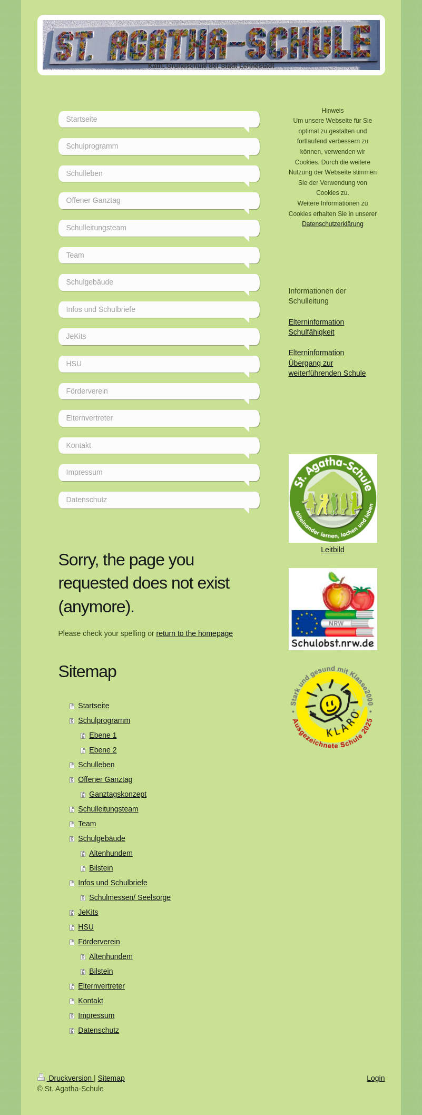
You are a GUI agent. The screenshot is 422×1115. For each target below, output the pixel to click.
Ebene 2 (102, 750)
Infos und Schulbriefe (113, 882)
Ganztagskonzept (117, 794)
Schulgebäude (101, 838)
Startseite (93, 705)
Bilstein (101, 868)
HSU (86, 927)
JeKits (88, 912)
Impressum (96, 1015)
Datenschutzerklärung (333, 224)
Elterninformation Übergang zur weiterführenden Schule (327, 362)
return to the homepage (194, 633)
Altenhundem (111, 853)
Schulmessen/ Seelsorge (130, 897)
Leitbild (332, 549)
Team (87, 823)
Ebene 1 (102, 735)
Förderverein (99, 941)
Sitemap (111, 1078)
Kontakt (90, 1000)
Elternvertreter (101, 986)
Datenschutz (98, 1030)
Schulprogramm (104, 720)
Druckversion (65, 1078)
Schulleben (96, 764)
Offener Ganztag (105, 779)
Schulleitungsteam (108, 809)
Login (376, 1078)
